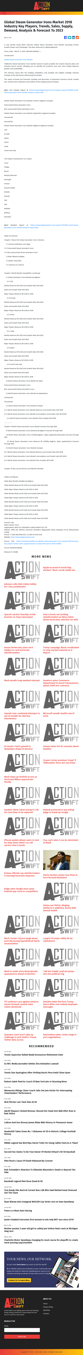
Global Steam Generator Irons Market (18, 60)
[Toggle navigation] (4, 13)
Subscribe (22, 1337)
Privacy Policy (48, 1307)
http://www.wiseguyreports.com (23, 537)
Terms (45, 1304)
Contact (46, 1314)
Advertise (46, 1310)
